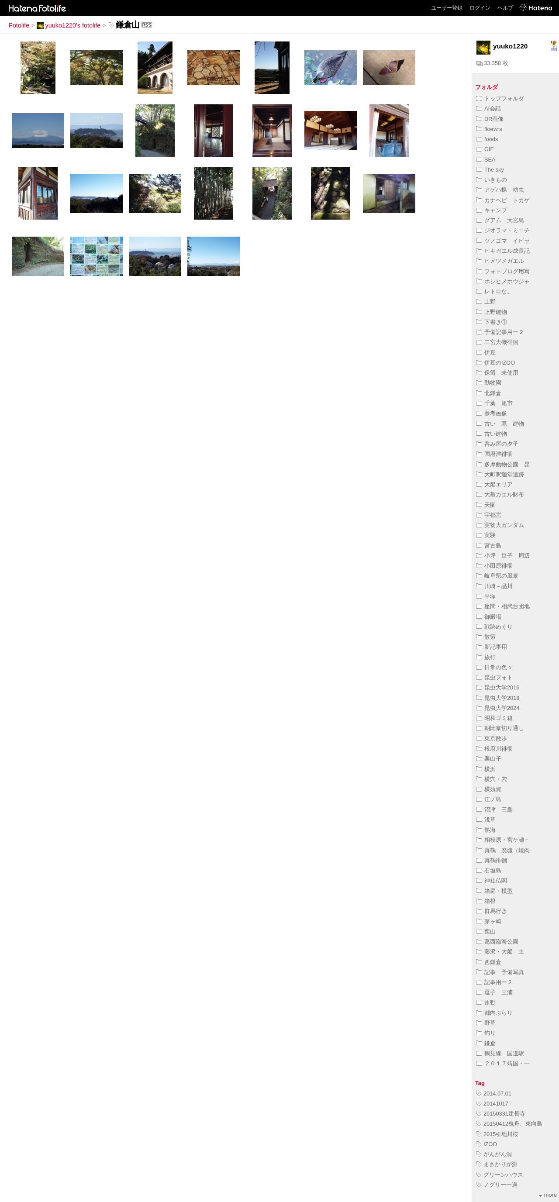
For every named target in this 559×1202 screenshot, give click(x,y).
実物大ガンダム (500, 525)
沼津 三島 (494, 809)
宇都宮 (488, 515)
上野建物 (491, 312)
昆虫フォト (494, 677)
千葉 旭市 (494, 403)
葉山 (486, 931)
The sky (490, 169)
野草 (486, 1022)
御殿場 (488, 616)
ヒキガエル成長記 (503, 251)
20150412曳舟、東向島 (509, 1123)
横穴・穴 (491, 779)
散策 (486, 637)
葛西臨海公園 (497, 941)
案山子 (488, 758)
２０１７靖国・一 (503, 1063)
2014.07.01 (493, 1093)
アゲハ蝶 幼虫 (503, 189)
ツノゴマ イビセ (503, 241)
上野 (486, 301)
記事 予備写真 (500, 972)
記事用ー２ (494, 982)
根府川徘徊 (494, 748)
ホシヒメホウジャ (503, 281)
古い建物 (491, 434)
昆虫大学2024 (497, 708)
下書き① (491, 322)
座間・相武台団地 (503, 606)
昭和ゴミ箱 (494, 718)
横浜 (486, 769)
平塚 (486, 596)
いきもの (491, 179)
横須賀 (488, 789)
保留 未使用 (497, 372)
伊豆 (486, 352)
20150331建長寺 (500, 1113)
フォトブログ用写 (503, 271)
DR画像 (490, 119)
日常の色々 (494, 667)
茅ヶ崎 (488, 921)
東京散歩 (491, 738)
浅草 (486, 819)
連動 (486, 1002)
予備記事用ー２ (500, 332)
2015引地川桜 (497, 1134)
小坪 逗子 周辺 (503, 555)
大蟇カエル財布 (500, 494)
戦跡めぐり (494, 626)
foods (487, 139)
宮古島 (488, 545)
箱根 (486, 901)
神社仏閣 (491, 880)
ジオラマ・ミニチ (503, 230)
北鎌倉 (488, 393)
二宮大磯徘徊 (497, 342)
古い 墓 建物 (503, 423)
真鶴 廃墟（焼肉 (503, 850)
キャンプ (491, 210)
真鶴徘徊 (491, 860)
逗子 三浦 (494, 992)
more (548, 1195)
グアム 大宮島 (500, 220)
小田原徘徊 (494, 565)
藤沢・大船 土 (500, 951)
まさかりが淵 (497, 1164)
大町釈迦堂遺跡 (500, 474)
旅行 (486, 657)
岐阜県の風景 (497, 575)
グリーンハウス (499, 1174)
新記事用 (491, 647)
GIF (484, 149)
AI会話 (488, 108)
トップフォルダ (500, 98)
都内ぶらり (494, 1012)
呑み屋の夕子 (497, 444)
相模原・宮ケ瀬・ (503, 840)
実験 (486, 535)
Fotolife (19, 25)
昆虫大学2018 (497, 698)
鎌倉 (486, 1043)
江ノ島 (488, 799)
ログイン (479, 8)
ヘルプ (505, 8)
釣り (486, 1033)
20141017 (492, 1103)
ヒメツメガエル (500, 261)
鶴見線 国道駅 (500, 1053)
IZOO (486, 1144)
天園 (486, 505)
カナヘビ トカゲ (503, 200)
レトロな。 (494, 291)
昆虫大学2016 (497, 687)
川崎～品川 (494, 586)
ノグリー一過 (497, 1184)
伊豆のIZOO (495, 362)
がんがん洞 (494, 1154)
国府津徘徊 (494, 454)
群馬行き (491, 911)
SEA (486, 159)
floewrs (489, 129)
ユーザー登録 (446, 8)
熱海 (486, 830)
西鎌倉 (488, 962)
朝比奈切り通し (500, 728)
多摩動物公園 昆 (503, 464)
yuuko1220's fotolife (69, 25)
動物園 (488, 382)
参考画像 (491, 413)
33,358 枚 (492, 63)
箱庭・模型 (494, 891)
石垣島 (488, 870)
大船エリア (494, 484)
